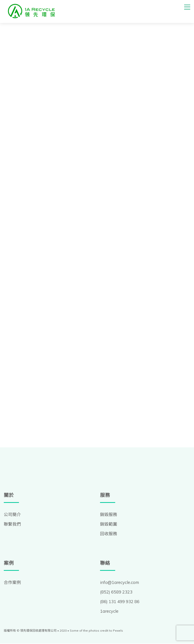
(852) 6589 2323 (116, 592)
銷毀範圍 (108, 524)
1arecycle (109, 611)
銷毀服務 (108, 515)
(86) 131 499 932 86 (119, 602)
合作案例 (12, 582)
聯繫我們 (12, 524)
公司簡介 (12, 515)
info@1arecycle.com (120, 582)
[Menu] (187, 7)
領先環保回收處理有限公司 (38, 631)
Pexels (118, 631)
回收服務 (108, 534)
